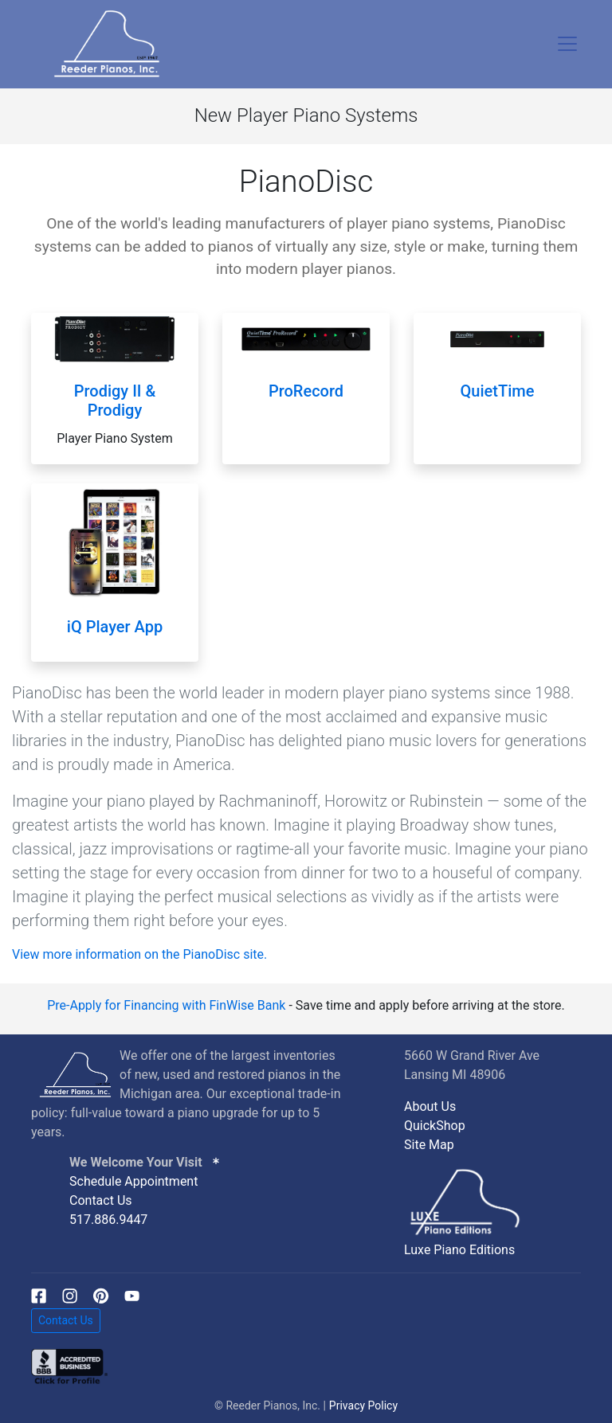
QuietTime (498, 391)
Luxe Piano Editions (459, 1249)
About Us (430, 1106)
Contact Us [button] (65, 1320)
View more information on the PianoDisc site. (139, 954)
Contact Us (100, 1200)
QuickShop (434, 1125)
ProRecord (306, 391)
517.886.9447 (108, 1219)
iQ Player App (115, 626)
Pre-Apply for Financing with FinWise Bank (166, 1005)
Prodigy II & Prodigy (115, 400)
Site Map (429, 1144)
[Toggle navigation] (567, 44)
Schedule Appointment (133, 1181)
